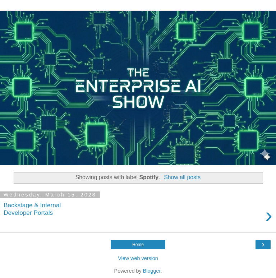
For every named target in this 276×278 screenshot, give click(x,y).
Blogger (152, 271)
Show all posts (182, 177)
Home (138, 244)
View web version (138, 258)
